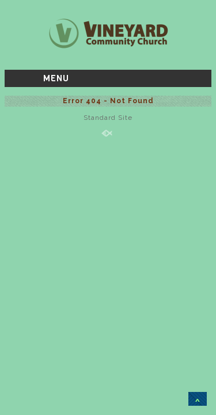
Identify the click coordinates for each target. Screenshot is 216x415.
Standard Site (108, 118)
